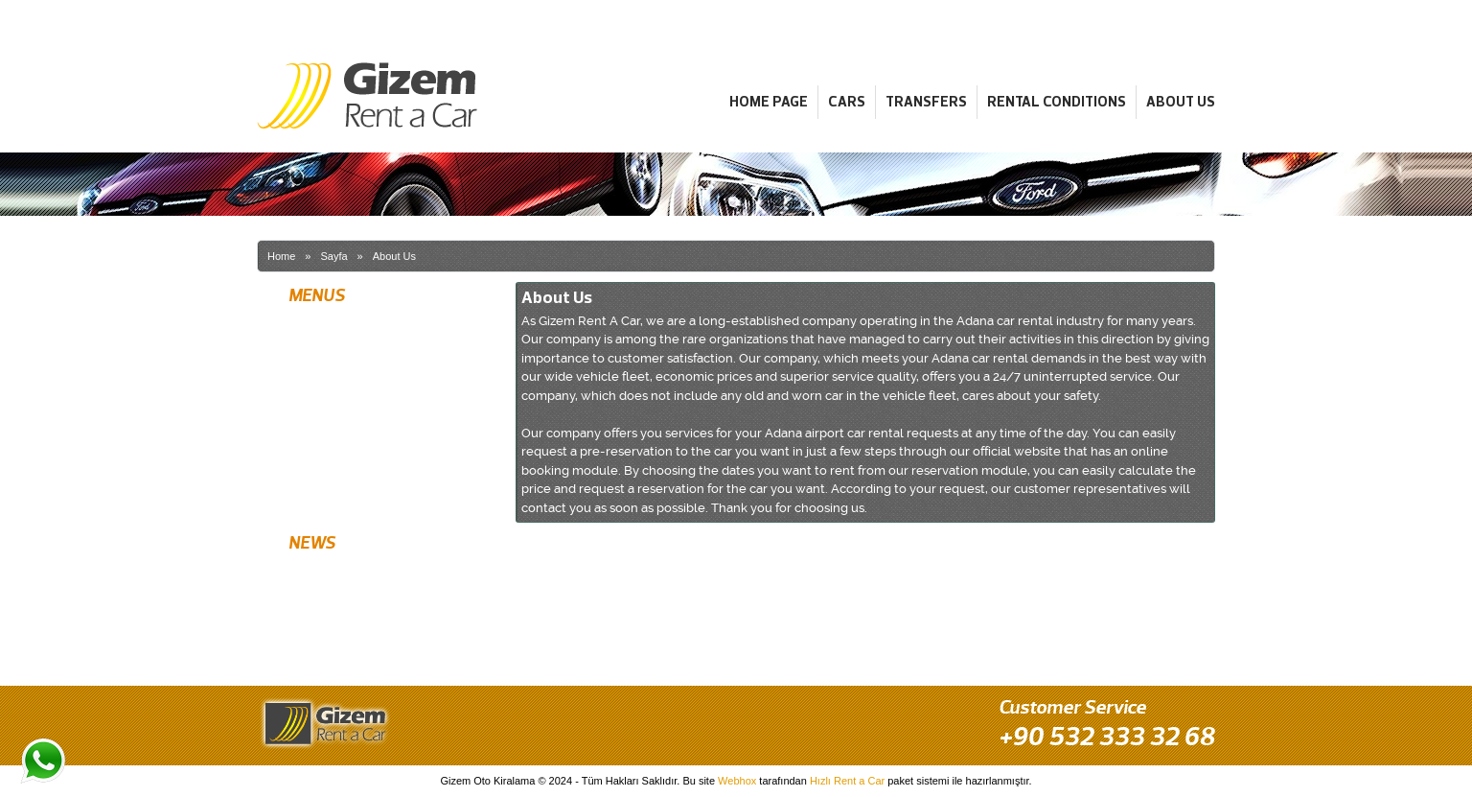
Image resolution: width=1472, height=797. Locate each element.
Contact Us (314, 496)
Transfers (926, 101)
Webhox (737, 780)
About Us (1180, 101)
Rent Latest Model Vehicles (355, 609)
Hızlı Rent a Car (847, 780)
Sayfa (333, 256)
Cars (846, 101)
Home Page (768, 101)
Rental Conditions (1056, 101)
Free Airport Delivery (338, 575)
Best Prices (315, 642)
